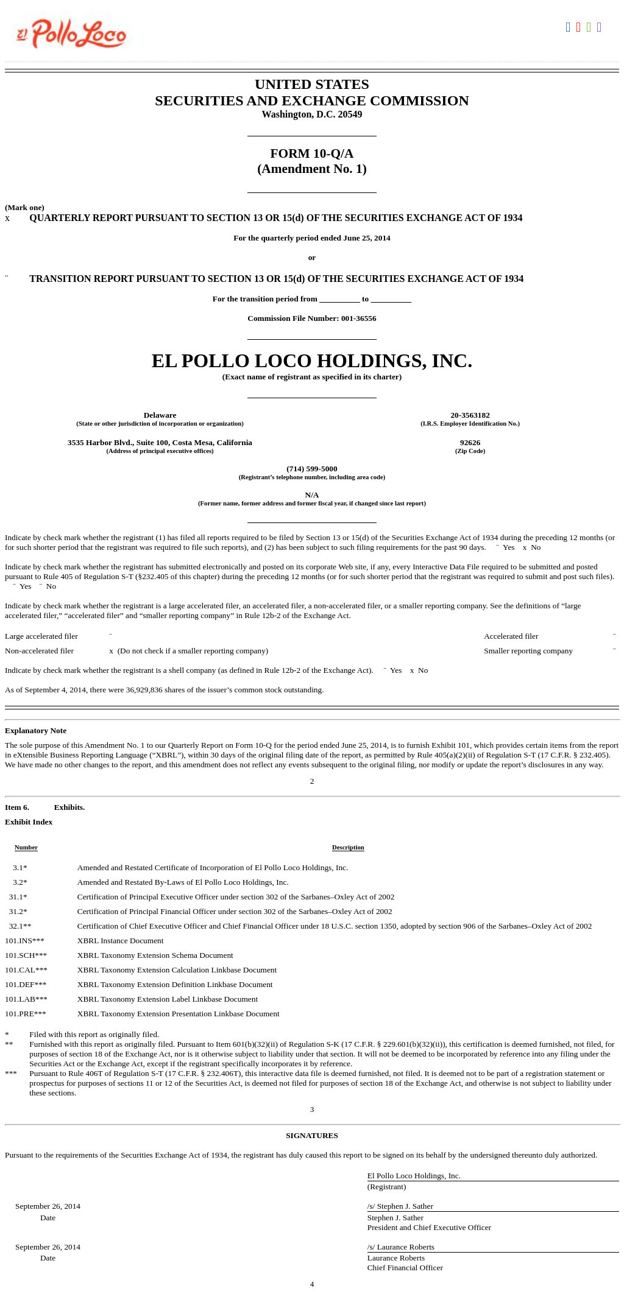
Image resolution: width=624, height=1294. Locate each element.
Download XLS (590, 27)
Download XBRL (600, 27)
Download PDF (580, 27)
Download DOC (569, 27)
